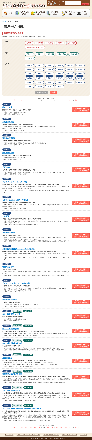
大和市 (49, 73)
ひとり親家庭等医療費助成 (12, 343)
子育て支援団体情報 (68, 13)
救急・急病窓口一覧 (9, 300)
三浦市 (80, 69)
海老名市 (70, 73)
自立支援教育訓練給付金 (11, 390)
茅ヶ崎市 (60, 69)
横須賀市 (70, 65)
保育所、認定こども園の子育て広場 (15, 200)
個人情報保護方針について (51, 435)
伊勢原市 (60, 73)
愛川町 (49, 86)
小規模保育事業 (8, 122)
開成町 (70, 82)
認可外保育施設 (8, 153)
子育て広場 (6, 167)
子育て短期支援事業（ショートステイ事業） (18, 249)
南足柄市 (29, 78)
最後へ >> (77, 100)
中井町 (29, 82)
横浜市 (39, 65)
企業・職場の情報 (53, 13)
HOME (8, 13)
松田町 (49, 82)
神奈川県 (29, 65)
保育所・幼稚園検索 (38, 13)
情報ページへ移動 (80, 109)
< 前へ (21, 100)
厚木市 (39, 73)
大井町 (39, 82)
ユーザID (61, 2)
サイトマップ (83, 435)
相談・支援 (74, 54)
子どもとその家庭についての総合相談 (16, 283)
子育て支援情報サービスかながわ (24, 6)
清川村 (60, 86)
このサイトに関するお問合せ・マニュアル (28, 435)
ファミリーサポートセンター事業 (14, 182)
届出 (39, 54)
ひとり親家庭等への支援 (11, 314)
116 (66, 100)
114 (57, 100)
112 (48, 100)
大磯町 (70, 78)
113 (52, 100)
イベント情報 (83, 13)
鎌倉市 (29, 69)
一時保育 (5, 216)
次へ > (70, 100)
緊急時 (29, 54)
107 (26, 100)
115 (61, 100)
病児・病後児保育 (8, 232)
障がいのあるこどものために (35, 47)
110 (39, 100)
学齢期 (60, 43)
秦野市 (29, 73)
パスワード (61, 4)
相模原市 (60, 65)
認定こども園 (7, 107)
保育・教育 (30, 58)
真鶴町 (29, 86)
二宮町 (80, 78)
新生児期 (40, 43)
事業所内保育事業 (8, 138)
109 (35, 100)
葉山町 (49, 78)
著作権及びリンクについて (69, 435)
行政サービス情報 (22, 13)
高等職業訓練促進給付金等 (12, 374)
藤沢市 (39, 69)
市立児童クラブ (8, 267)
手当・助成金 (62, 54)
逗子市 (70, 69)
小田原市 (50, 69)
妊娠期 (29, 43)
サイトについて (9, 435)
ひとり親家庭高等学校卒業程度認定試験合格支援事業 (21, 408)
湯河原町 (40, 86)
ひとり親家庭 (71, 43)
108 (31, 100)
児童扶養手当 (7, 358)
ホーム (4, 21)
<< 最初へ (14, 100)
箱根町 (80, 82)
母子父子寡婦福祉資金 (10, 329)
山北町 (60, 82)
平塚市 (80, 65)
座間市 (80, 73)
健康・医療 (51, 54)
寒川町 (60, 78)
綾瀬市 (39, 78)
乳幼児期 (50, 43)
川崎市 (49, 65)
